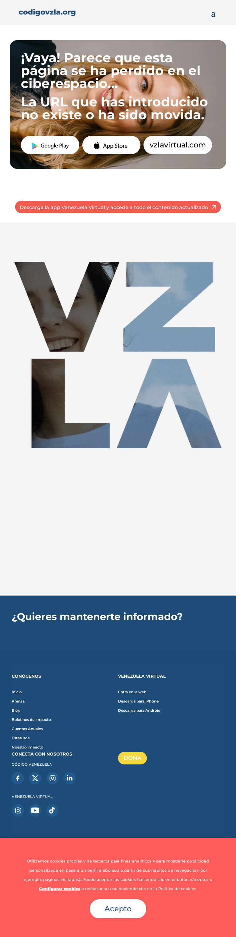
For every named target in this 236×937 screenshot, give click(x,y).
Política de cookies (177, 888)
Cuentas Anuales (27, 729)
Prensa (18, 701)
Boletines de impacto (31, 720)
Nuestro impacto (27, 747)
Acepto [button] (118, 908)
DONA (132, 758)
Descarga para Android (139, 710)
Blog (16, 710)
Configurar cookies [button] (59, 888)
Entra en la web (132, 692)
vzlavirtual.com (178, 144)
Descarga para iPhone (138, 701)
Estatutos (21, 738)
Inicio (17, 692)
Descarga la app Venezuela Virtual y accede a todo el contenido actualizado (114, 207)
